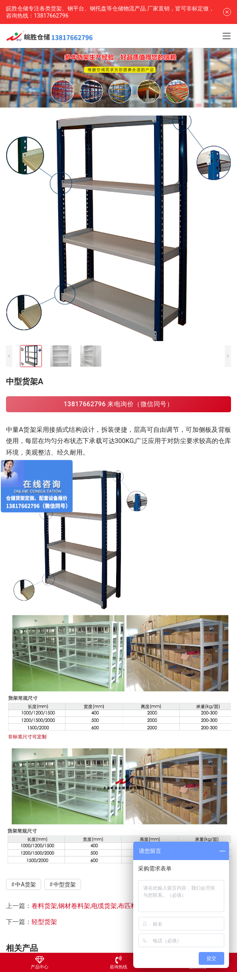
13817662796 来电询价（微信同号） (118, 404)
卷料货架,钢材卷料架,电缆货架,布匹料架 (88, 906)
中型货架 (64, 884)
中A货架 (25, 884)
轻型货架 (44, 922)
